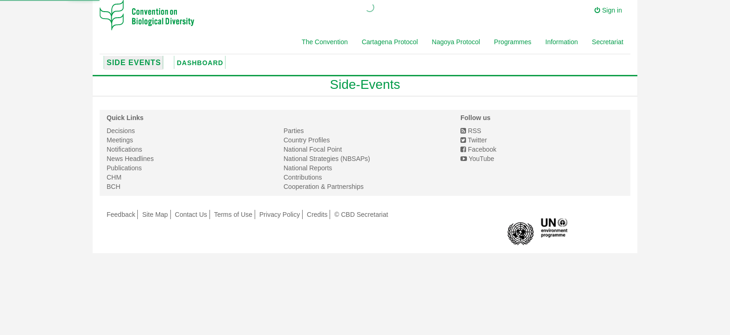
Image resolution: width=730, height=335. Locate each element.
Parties (294, 130)
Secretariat (607, 42)
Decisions (121, 130)
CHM (114, 177)
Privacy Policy (279, 214)
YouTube (477, 158)
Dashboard (200, 63)
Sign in (608, 10)
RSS (470, 130)
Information (561, 42)
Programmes (512, 42)
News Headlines (130, 158)
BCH (114, 186)
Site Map (155, 214)
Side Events (134, 63)
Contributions (303, 177)
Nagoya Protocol (456, 42)
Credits (317, 214)
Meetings (120, 140)
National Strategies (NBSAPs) (327, 158)
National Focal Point (313, 149)
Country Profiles (307, 140)
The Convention (325, 42)
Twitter (473, 140)
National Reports (308, 168)
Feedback (121, 214)
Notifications (124, 149)
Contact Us (191, 214)
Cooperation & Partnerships (324, 186)
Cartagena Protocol (390, 42)
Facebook (478, 149)
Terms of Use (233, 214)
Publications (124, 168)
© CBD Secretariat (361, 214)
